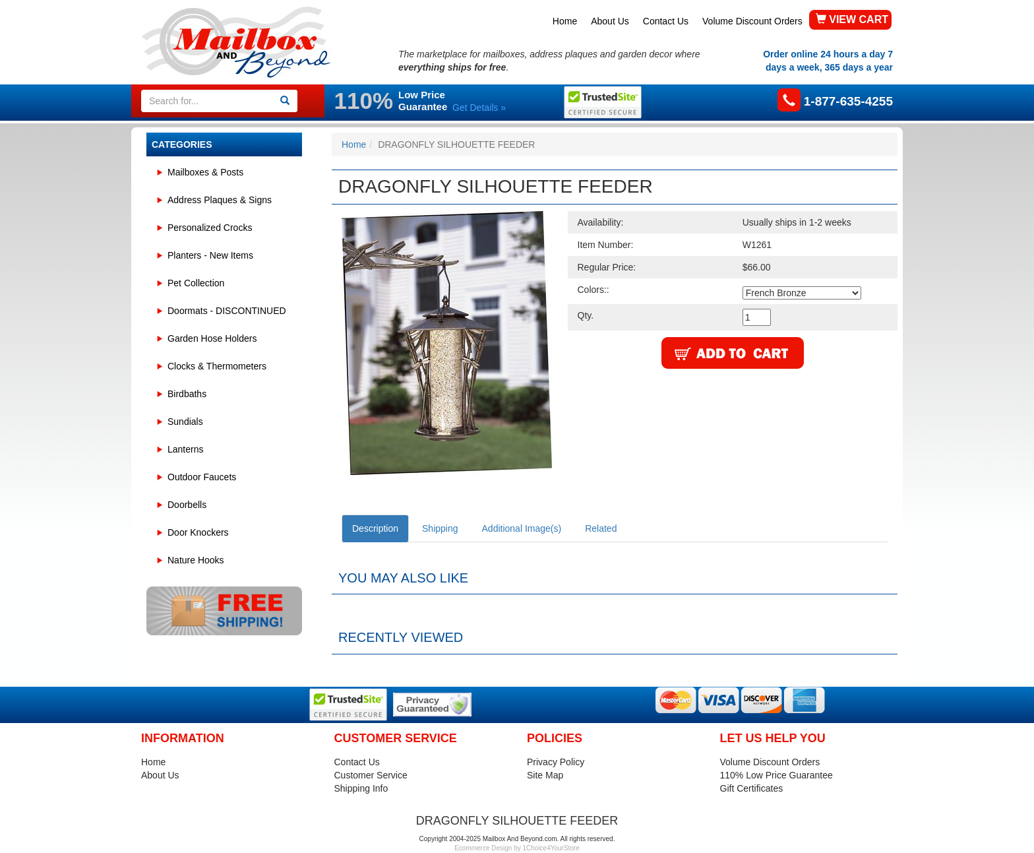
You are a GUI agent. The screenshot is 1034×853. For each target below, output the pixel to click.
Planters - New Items (210, 255)
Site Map (545, 775)
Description (375, 528)
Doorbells (186, 504)
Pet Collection (195, 283)
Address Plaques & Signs (219, 200)
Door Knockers (198, 532)
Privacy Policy (555, 762)
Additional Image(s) (522, 528)
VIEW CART (852, 19)
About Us (610, 21)
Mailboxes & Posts (205, 172)
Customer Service (371, 775)
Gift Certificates (751, 788)
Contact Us (665, 21)
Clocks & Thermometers (216, 366)
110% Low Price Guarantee (776, 775)
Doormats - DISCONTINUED (226, 310)
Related (601, 528)
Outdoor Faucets (201, 477)
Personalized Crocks (209, 227)
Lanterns (185, 449)
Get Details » (479, 107)
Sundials (185, 421)
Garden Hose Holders (212, 338)
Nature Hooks (195, 560)
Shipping (440, 528)
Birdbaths (186, 394)
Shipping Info (361, 788)
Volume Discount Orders (752, 21)
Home (565, 21)
